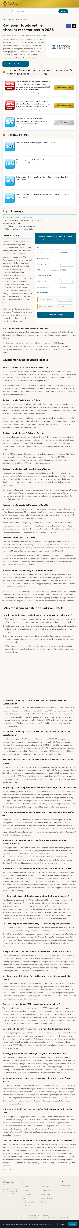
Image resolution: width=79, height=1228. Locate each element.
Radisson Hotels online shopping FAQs (19, 229)
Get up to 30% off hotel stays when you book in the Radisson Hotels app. (42, 194)
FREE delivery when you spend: (47, 270)
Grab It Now (64, 123)
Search (63, 11)
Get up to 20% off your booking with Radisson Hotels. (35, 143)
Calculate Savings (55, 314)
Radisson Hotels (14, 1149)
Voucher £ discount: (45, 307)
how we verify (41, 36)
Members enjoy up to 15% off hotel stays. (31, 160)
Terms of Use (45, 1166)
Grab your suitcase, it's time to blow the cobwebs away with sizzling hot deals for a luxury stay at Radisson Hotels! (31, 121)
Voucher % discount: (46, 299)
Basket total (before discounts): (47, 253)
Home (4, 19)
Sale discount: (41, 281)
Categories (25, 1170)
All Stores (11, 19)
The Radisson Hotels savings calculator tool (20, 226)
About (43, 1186)
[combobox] (36, 11)
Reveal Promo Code (64, 87)
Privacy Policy (45, 1170)
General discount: (43, 287)
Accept (73, 1224)
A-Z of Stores (26, 1174)
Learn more (49, 1224)
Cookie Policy (45, 1174)
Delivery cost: (41, 264)
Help (23, 1178)
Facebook (65, 1166)
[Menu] (74, 4)
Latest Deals (26, 1166)
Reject (64, 1224)
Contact (43, 1182)
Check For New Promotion (15, 64)
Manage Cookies (46, 1178)
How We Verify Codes (29, 1182)
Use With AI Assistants (29, 1186)
